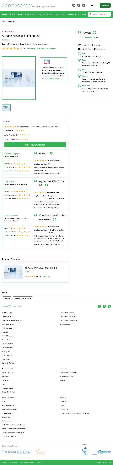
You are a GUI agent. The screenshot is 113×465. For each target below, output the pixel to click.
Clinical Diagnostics (8, 324)
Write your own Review (46, 48)
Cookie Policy (13, 462)
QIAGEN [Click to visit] (7, 298)
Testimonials (6, 421)
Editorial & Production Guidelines (13, 425)
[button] (6, 107)
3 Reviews (31, 48)
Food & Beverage (8, 336)
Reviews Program (8, 405)
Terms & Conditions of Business (13, 432)
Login (93, 5)
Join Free (105, 5)
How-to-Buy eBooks (67, 376)
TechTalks (5, 380)
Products (11, 22)
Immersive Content (8, 392)
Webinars (5, 376)
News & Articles (7, 372)
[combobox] (3, 121)
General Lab (6, 340)
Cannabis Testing (8, 363)
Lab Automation (7, 344)
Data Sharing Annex (9, 436)
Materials (5, 332)
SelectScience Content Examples (13, 429)
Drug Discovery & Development (13, 320)
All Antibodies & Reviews (68, 320)
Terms (4, 462)
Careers (62, 405)
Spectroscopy (7, 355)
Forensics (5, 359)
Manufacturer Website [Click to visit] (23, 298)
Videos (62, 380)
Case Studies (6, 417)
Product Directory (51, 79)
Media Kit (5, 401)
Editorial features (8, 388)
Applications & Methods (68, 372)
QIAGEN (5, 40)
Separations (6, 351)
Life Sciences (6, 316)
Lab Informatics (7, 347)
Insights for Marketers (10, 409)
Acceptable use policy (27, 462)
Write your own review (35, 145)
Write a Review (65, 324)
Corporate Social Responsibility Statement (74, 413)
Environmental (7, 328)
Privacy (39, 462)
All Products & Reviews (68, 316)
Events (4, 384)
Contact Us (64, 409)
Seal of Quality (7, 413)
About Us (63, 401)
